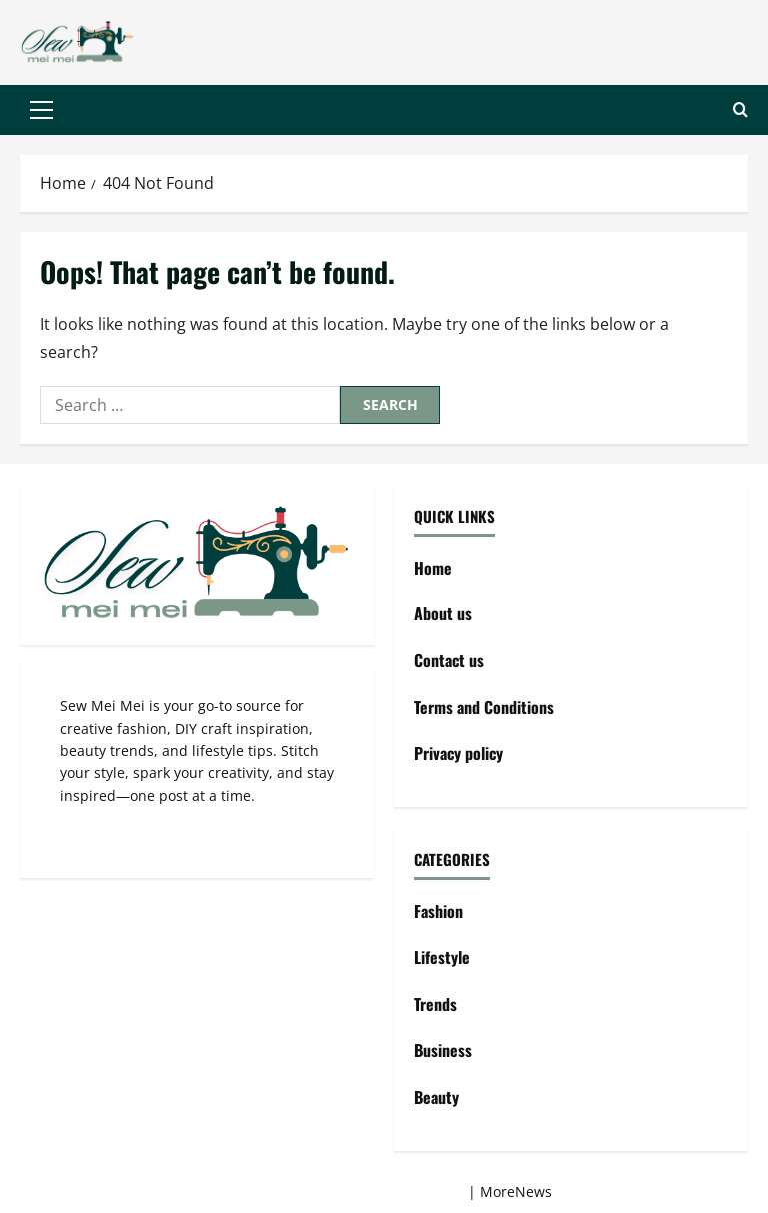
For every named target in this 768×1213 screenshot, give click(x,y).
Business (443, 1050)
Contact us (449, 660)
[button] (41, 110)
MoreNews (516, 1191)
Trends (435, 1004)
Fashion (438, 911)
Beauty (436, 1097)
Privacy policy (458, 753)
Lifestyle (442, 957)
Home (433, 568)
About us (443, 613)
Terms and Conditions (484, 707)
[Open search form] (740, 110)
